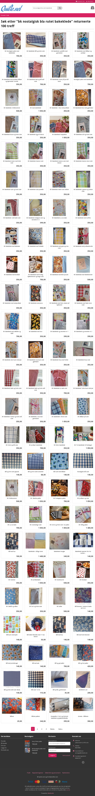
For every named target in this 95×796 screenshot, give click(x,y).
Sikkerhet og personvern (53, 773)
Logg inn (3, 748)
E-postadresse (52, 741)
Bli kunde (4, 743)
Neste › (52, 729)
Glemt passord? (66, 755)
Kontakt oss (5, 750)
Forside (3, 15)
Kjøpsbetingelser (37, 773)
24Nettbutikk (51, 793)
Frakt (28, 773)
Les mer (68, 790)
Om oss (3, 745)
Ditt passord (51, 748)
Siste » (60, 729)
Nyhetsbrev (66, 773)
